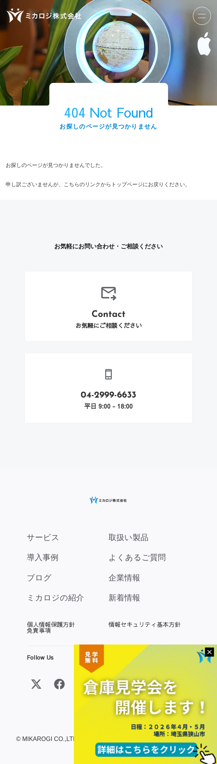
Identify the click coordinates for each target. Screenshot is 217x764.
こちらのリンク (82, 184)
